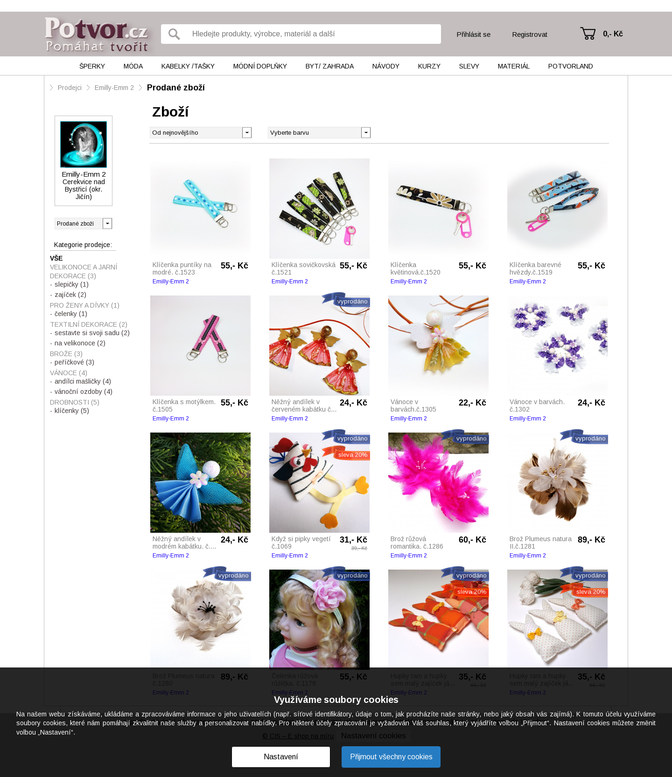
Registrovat (529, 34)
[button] (365, 132)
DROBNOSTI (74, 402)
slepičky (72, 284)
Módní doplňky (260, 66)
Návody (385, 66)
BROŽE (66, 354)
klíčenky (72, 410)
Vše (56, 258)
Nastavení (281, 757)
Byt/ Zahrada (330, 66)
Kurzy (429, 66)
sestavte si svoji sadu (92, 333)
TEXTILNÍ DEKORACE (88, 324)
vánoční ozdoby (83, 391)
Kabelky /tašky (188, 66)
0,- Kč (613, 34)
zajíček (70, 294)
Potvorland (570, 66)
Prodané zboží (176, 87)
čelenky (71, 313)
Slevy (469, 66)
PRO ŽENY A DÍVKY (84, 305)
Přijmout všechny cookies (391, 757)
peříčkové (74, 362)
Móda (133, 66)
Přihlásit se (473, 34)
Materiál (514, 66)
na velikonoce (80, 343)
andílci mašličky (83, 381)
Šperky (92, 66)
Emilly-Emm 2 (114, 87)
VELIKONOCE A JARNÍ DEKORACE (83, 271)
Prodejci (70, 87)
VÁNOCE (68, 373)
